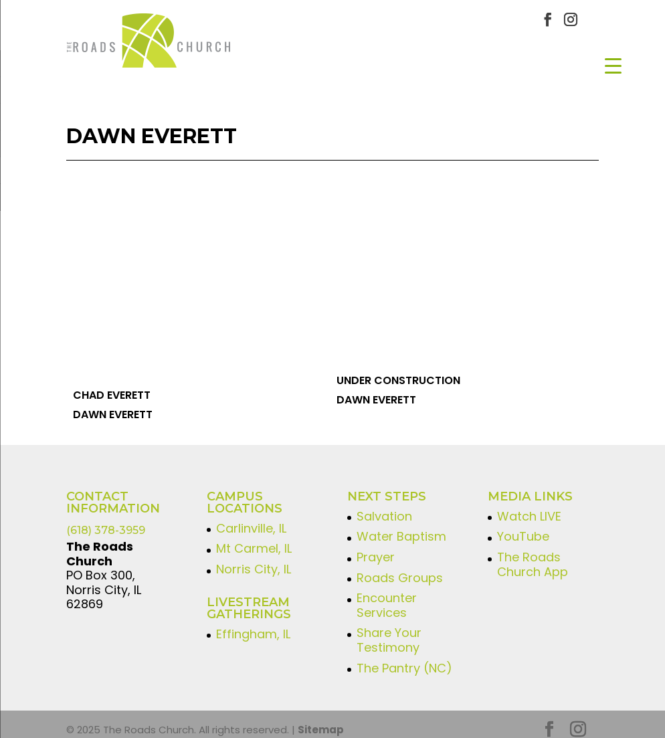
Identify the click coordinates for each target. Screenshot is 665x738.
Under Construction (398, 369)
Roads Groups (400, 567)
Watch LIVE (529, 505)
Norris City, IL (253, 558)
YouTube (523, 526)
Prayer (376, 546)
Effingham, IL (253, 623)
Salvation (384, 505)
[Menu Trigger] (613, 65)
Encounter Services (387, 594)
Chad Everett (112, 384)
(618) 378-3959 (105, 519)
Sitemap (321, 719)
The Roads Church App (532, 553)
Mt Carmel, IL (254, 538)
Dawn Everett (113, 403)
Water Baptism (401, 526)
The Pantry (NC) (404, 657)
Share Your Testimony (389, 630)
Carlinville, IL (251, 517)
